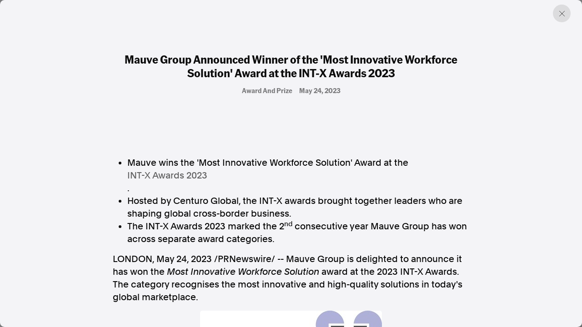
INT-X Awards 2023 (167, 175)
